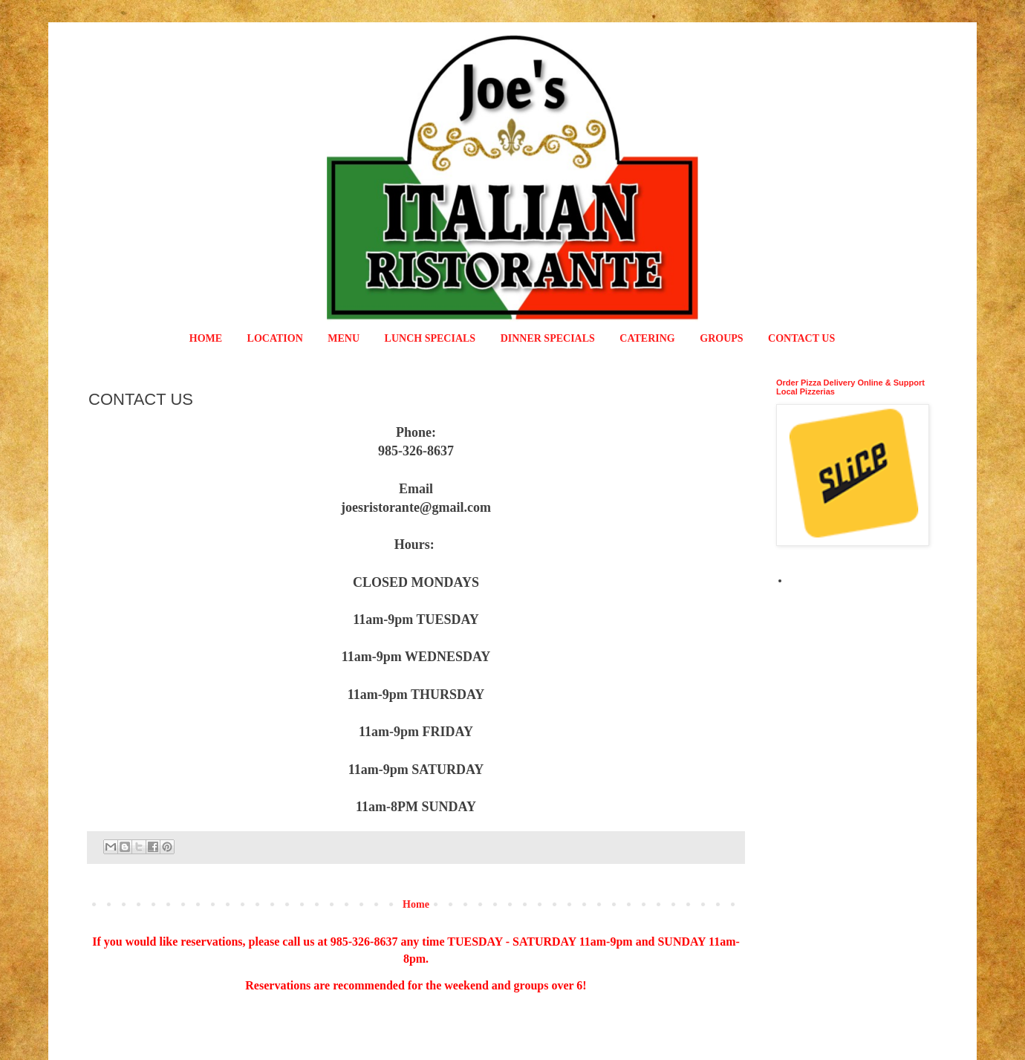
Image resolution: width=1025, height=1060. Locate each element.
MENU (343, 338)
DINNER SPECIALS (548, 338)
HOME (205, 338)
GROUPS (721, 338)
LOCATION (275, 338)
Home (416, 904)
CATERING (646, 338)
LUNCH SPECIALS (430, 338)
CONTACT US (801, 338)
